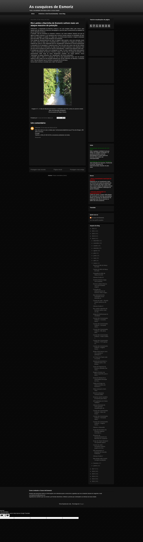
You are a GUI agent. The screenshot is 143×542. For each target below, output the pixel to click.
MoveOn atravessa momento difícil (98, 393)
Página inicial (58, 169)
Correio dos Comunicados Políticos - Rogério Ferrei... (100, 347)
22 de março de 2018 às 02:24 (49, 127)
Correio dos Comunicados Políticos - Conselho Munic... (100, 319)
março (95, 263)
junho (95, 255)
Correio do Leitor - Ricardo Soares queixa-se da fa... (100, 302)
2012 (93, 481)
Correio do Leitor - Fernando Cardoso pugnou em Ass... (99, 446)
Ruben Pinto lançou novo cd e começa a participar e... (100, 353)
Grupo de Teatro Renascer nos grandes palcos (100, 441)
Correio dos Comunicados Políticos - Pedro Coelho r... (100, 336)
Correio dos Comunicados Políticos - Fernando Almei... (100, 325)
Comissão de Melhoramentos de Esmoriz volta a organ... (100, 291)
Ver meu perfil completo (96, 220)
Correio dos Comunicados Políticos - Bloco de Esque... (100, 412)
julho (94, 253)
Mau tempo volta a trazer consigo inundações (100, 459)
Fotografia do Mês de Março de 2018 (99, 274)
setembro (96, 248)
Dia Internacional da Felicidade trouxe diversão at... (99, 296)
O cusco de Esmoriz (98, 217)
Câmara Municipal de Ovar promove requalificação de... (99, 406)
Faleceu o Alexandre (99, 427)
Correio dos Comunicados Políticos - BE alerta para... (100, 331)
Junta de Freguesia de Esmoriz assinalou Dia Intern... (100, 368)
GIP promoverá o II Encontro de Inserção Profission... (100, 452)
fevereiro (96, 463)
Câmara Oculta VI (98, 306)
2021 (93, 231)
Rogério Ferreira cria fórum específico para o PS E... (100, 374)
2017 (93, 469)
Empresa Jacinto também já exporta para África (100, 397)
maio (94, 258)
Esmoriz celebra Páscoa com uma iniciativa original (100, 285)
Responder (38, 137)
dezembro (96, 240)
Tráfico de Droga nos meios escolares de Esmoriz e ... (99, 385)
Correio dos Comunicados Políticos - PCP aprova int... (100, 342)
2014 (93, 476)
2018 (93, 238)
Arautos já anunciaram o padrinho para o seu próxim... (100, 362)
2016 (93, 471)
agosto (95, 250)
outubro (95, 245)
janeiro (95, 465)
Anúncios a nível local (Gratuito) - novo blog (51, 13)
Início (33, 13)
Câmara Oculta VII (98, 277)
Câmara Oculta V (98, 456)
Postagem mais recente (38, 169)
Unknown (37, 127)
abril (94, 260)
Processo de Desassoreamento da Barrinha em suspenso (100, 437)
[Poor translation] (7, 515)
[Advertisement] (101, 42)
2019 (93, 236)
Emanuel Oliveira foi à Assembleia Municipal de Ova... (100, 379)
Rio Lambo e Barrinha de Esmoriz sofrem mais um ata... (100, 310)
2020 (93, 233)
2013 (93, 479)
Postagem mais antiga (77, 169)
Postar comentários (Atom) (60, 175)
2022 (93, 228)
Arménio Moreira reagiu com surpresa (99, 280)
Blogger (82, 504)
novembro (96, 243)
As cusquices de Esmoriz (51, 7)
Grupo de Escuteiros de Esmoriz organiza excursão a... (100, 431)
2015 (93, 474)
